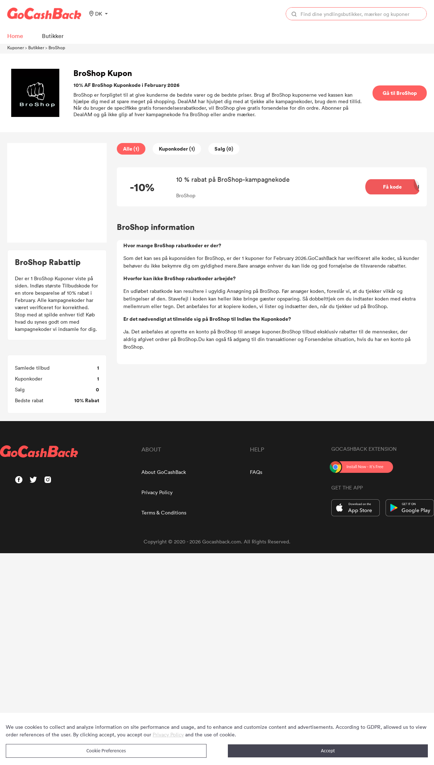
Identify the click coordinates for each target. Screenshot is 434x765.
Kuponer (15, 47)
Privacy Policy (157, 492)
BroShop (56, 47)
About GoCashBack (163, 471)
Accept (328, 751)
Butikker (36, 47)
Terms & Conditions (163, 512)
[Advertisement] (57, 193)
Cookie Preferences (106, 751)
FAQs (256, 471)
